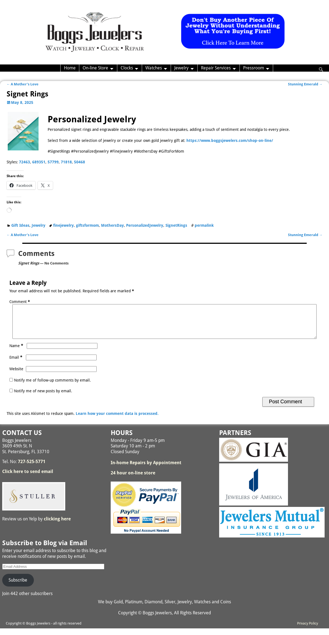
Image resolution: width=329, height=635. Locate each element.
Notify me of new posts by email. (43, 397)
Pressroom (253, 68)
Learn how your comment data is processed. (117, 420)
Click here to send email (27, 478)
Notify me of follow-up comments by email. (52, 387)
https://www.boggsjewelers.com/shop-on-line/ (229, 140)
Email (16, 364)
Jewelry (181, 68)
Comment (20, 301)
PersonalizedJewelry (144, 225)
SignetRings (176, 225)
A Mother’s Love (23, 84)
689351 (38, 162)
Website (16, 375)
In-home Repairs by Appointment (146, 469)
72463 (24, 162)
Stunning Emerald (305, 84)
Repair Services (216, 68)
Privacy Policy (307, 630)
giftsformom (87, 225)
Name (16, 352)
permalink (204, 225)
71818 (66, 162)
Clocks (127, 68)
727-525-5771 (31, 468)
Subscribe (18, 586)
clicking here (57, 525)
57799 (53, 162)
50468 (79, 162)
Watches (153, 68)
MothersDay (112, 225)
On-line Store (95, 68)
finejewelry (63, 225)
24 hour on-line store (133, 479)
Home (70, 68)
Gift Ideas (20, 225)
